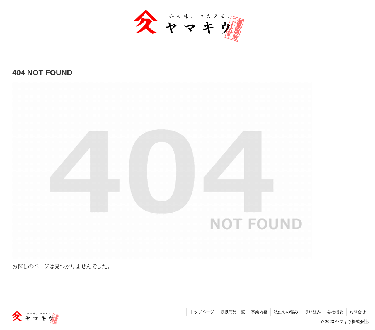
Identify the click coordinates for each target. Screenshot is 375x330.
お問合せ (358, 312)
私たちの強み (286, 312)
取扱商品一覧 (232, 312)
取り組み (312, 312)
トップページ (202, 312)
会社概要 (335, 312)
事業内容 (259, 312)
